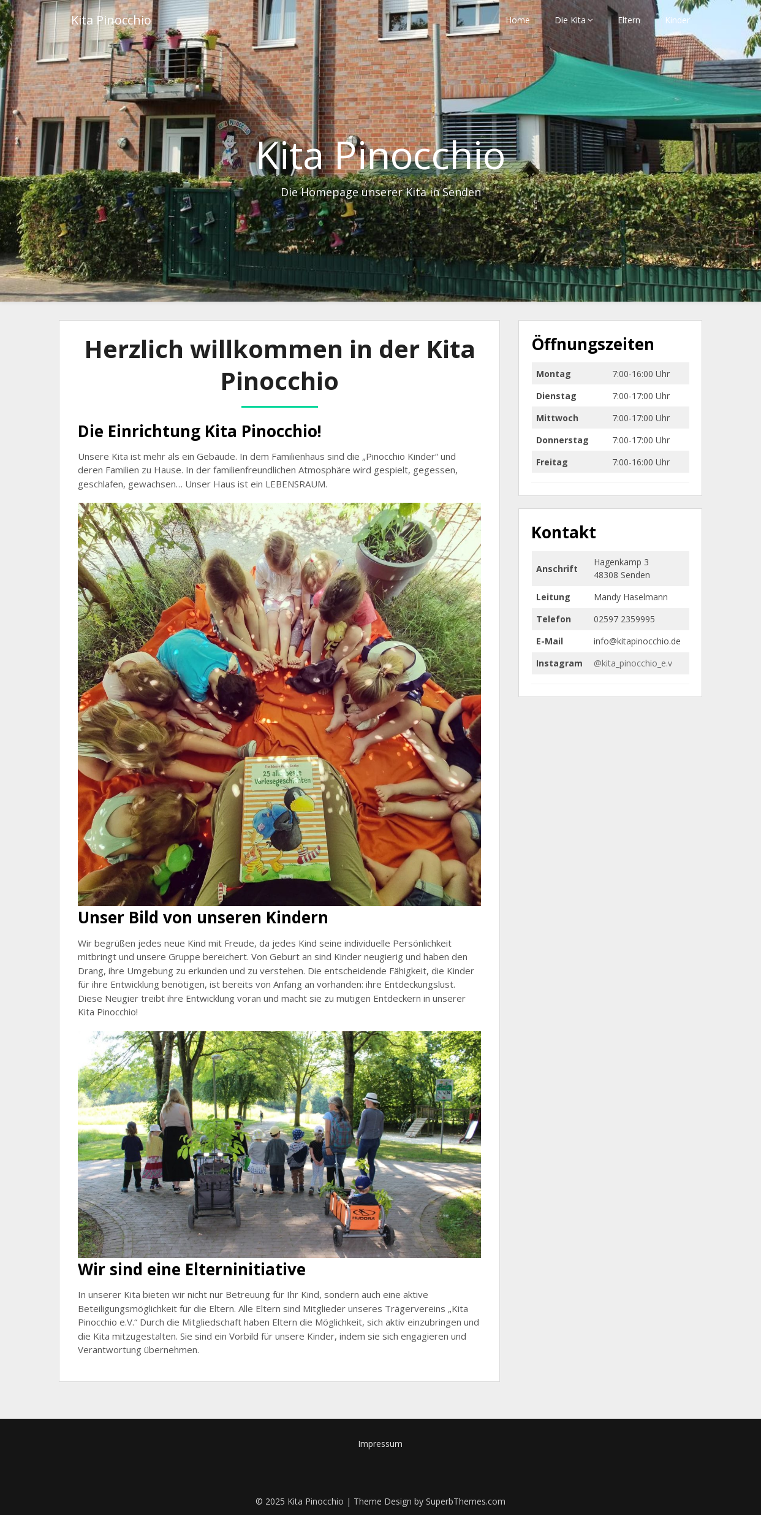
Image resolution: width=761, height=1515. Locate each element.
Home (517, 20)
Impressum (380, 1443)
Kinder (677, 20)
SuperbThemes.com (465, 1501)
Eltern (629, 20)
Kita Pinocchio (111, 20)
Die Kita (570, 20)
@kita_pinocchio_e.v (633, 663)
